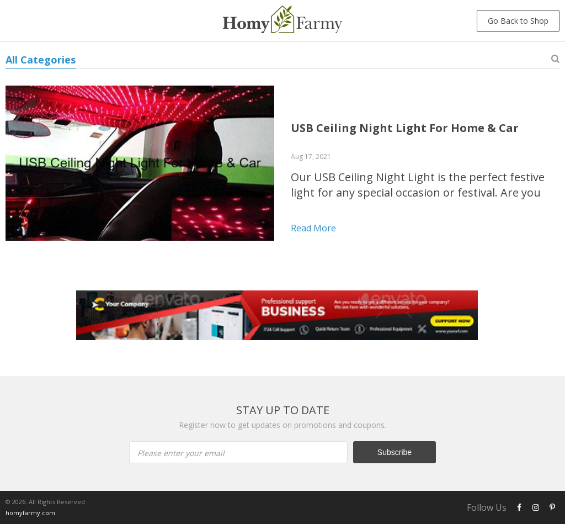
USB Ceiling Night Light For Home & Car (405, 127)
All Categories (41, 59)
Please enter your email (181, 453)
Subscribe (394, 452)
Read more (313, 228)
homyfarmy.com (30, 513)
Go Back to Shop (518, 20)
